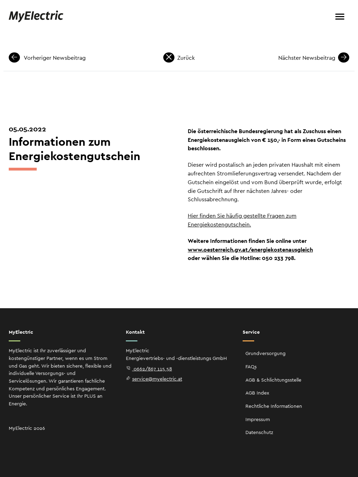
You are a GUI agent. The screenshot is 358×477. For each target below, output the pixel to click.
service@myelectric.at (154, 379)
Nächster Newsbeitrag (313, 58)
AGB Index (257, 393)
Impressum (257, 419)
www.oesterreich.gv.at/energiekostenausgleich (250, 249)
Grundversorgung (265, 353)
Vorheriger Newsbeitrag (47, 58)
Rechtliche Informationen (273, 406)
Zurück (179, 58)
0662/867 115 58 (149, 369)
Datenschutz (259, 432)
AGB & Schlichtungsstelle (273, 380)
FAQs (251, 366)
